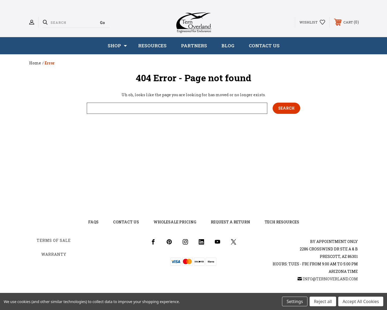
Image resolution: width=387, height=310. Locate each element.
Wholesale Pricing (174, 221)
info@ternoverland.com (330, 278)
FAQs (93, 221)
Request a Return (230, 221)
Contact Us (264, 45)
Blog (227, 45)
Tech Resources (282, 221)
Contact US (126, 221)
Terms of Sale (54, 240)
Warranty (53, 254)
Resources (152, 45)
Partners (194, 45)
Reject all (323, 301)
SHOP (117, 45)
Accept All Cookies (361, 301)
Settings (295, 301)
